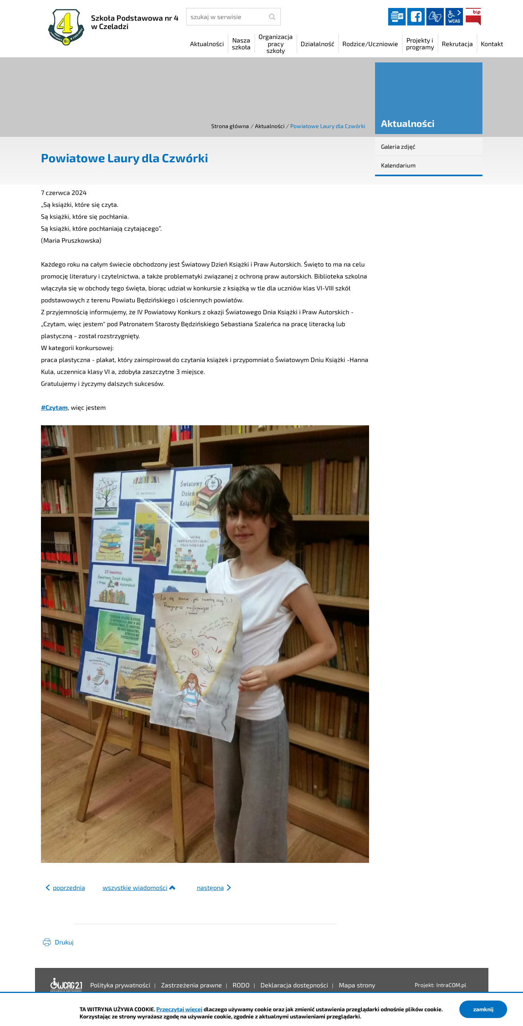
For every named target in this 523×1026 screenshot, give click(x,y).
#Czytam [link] (54, 407)
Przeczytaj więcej (179, 1009)
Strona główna (230, 126)
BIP (473, 16)
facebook (416, 16)
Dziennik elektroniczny (397, 16)
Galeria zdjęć (398, 146)
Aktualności (269, 126)
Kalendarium (398, 165)
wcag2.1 (454, 16)
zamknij (483, 1009)
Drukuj (64, 942)
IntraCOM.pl (451, 985)
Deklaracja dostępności (66, 985)
